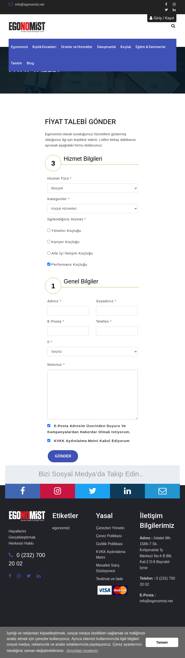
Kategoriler (58, 199)
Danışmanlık (106, 47)
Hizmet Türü (59, 178)
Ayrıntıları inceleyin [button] (82, 651)
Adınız (54, 301)
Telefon (104, 321)
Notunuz (56, 364)
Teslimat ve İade (109, 579)
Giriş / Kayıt (162, 18)
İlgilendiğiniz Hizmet (66, 219)
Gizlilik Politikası (109, 544)
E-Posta (55, 321)
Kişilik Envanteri (44, 47)
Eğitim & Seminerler (151, 47)
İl (49, 342)
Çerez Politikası (109, 536)
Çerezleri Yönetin (110, 528)
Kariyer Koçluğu (65, 242)
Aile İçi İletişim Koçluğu (72, 253)
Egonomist (19, 47)
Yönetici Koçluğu (66, 231)
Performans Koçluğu (69, 264)
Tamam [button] (162, 642)
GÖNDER (63, 456)
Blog (30, 63)
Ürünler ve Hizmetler (76, 47)
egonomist (61, 528)
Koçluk (125, 47)
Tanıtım (16, 63)
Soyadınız (106, 301)
